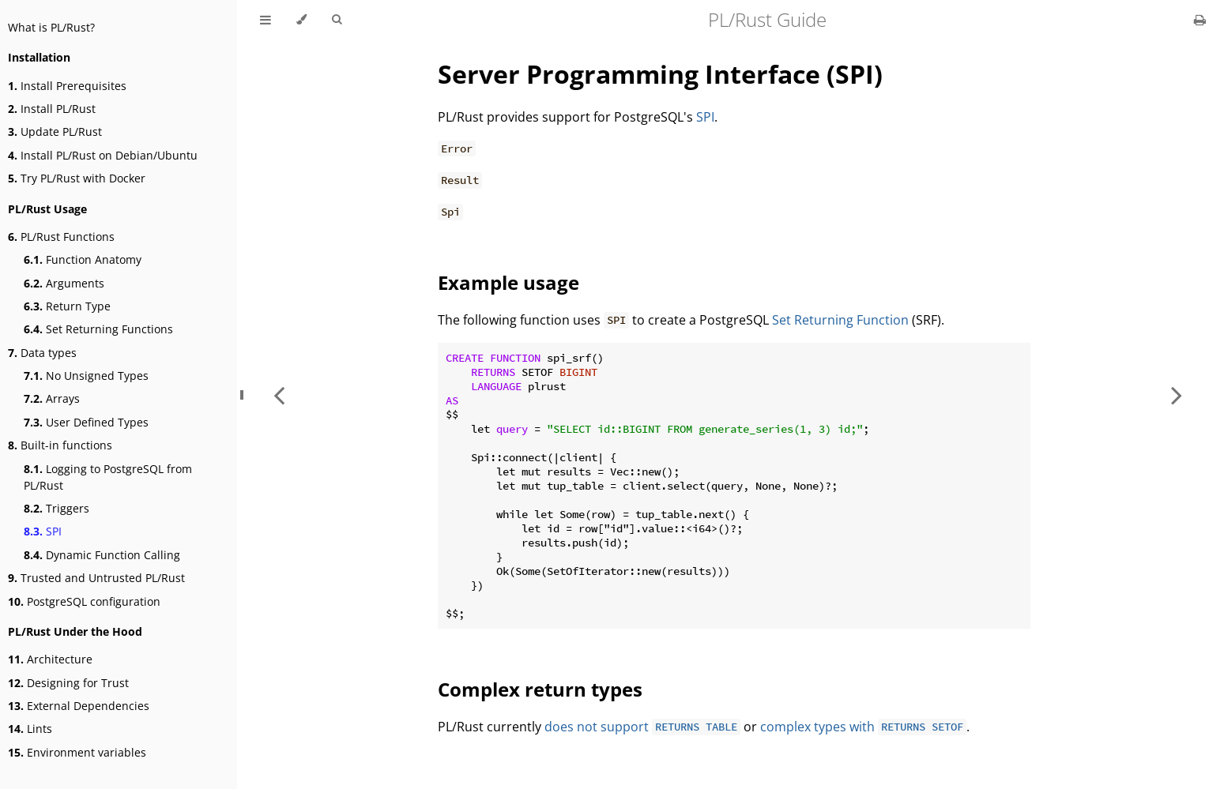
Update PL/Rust (55, 131)
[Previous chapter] (278, 394)
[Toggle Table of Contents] (265, 19)
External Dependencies (78, 705)
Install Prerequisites (67, 85)
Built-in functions (60, 445)
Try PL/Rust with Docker (76, 178)
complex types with (863, 726)
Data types (42, 352)
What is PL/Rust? (51, 27)
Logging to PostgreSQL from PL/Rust (108, 477)
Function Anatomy (82, 259)
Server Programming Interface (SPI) (660, 74)
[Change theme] (301, 19)
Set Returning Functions (98, 328)
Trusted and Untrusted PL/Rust (96, 577)
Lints (30, 728)
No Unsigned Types (86, 375)
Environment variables (77, 752)
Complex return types (540, 689)
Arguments (64, 283)
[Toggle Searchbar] (336, 19)
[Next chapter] (1176, 394)
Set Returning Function (840, 320)
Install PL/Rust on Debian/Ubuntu (103, 155)
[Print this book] (1200, 19)
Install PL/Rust (52, 108)
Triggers (56, 508)
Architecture (50, 659)
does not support (642, 726)
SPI (43, 531)
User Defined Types (86, 422)
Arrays (52, 398)
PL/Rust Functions (61, 236)
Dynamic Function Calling (102, 554)
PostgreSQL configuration (84, 601)
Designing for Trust (68, 682)
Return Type (67, 306)
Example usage (508, 282)
